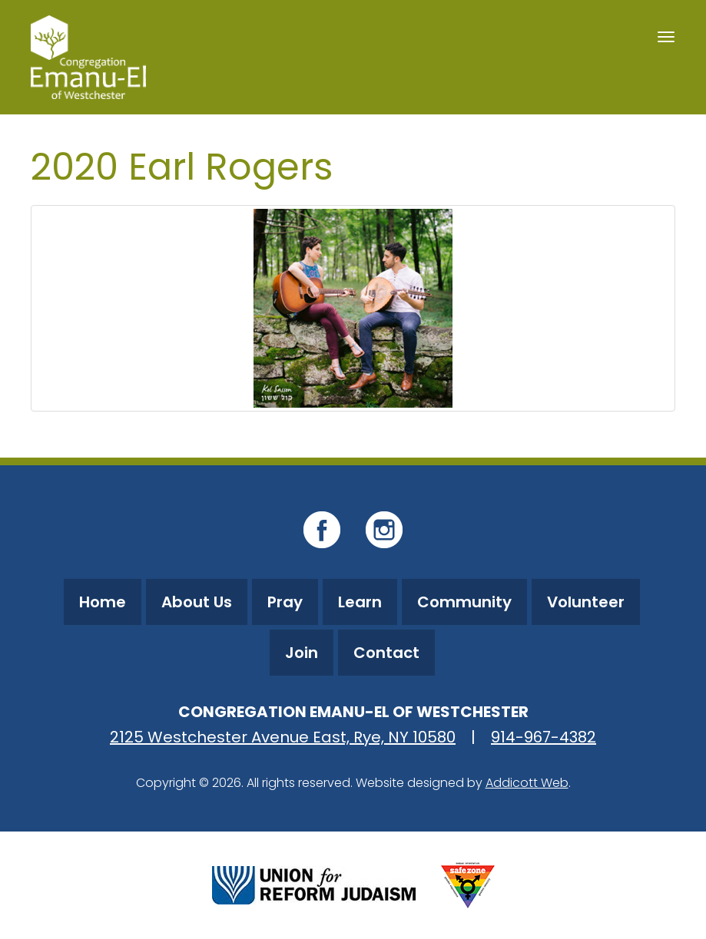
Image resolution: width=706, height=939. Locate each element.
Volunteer (586, 602)
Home (102, 602)
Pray (285, 602)
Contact (386, 652)
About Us (196, 602)
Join (301, 652)
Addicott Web (527, 783)
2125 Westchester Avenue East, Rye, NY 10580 (283, 737)
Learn (360, 602)
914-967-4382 (543, 737)
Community (464, 602)
